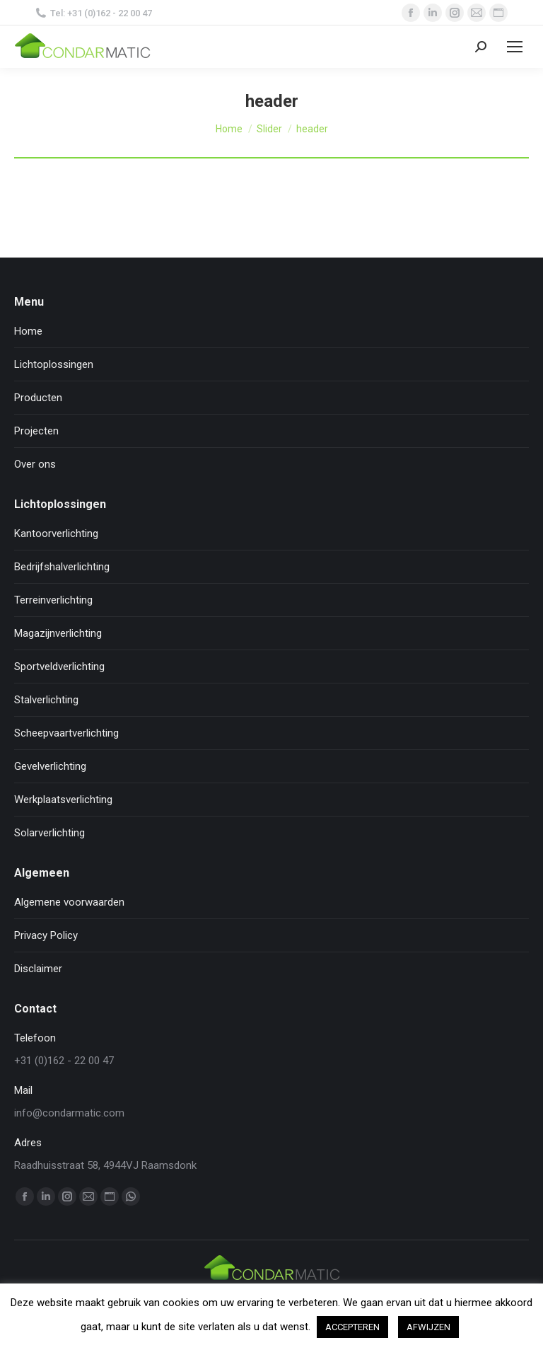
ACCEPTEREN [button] (352, 1327)
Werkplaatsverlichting (63, 799)
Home (28, 331)
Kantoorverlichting (56, 533)
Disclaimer (38, 968)
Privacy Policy (46, 935)
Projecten (36, 431)
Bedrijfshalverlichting (62, 566)
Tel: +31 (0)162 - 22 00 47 (93, 13)
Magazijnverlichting (58, 633)
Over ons (35, 464)
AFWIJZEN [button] (428, 1327)
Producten (38, 397)
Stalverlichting (46, 699)
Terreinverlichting (53, 600)
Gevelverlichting (50, 766)
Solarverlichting (49, 832)
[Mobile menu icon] (515, 47)
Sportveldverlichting (59, 666)
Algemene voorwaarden (69, 902)
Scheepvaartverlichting (66, 733)
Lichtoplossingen (53, 364)
